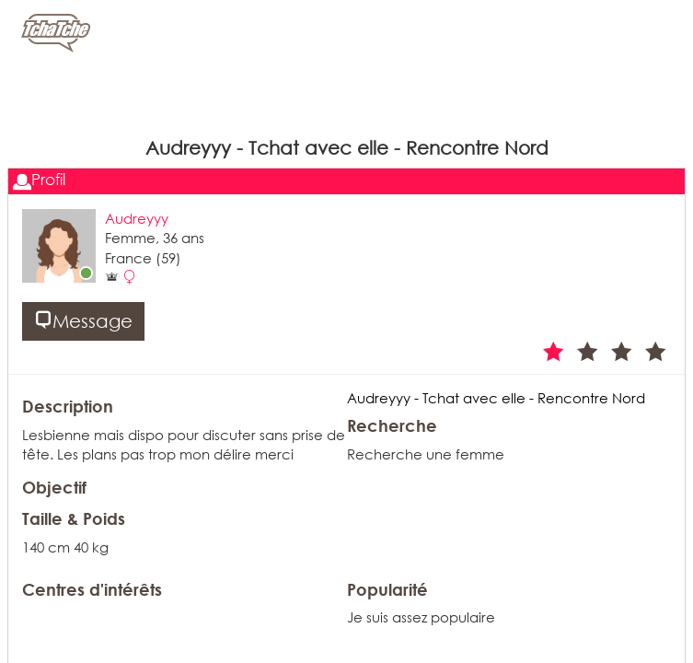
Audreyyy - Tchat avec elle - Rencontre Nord (496, 398)
